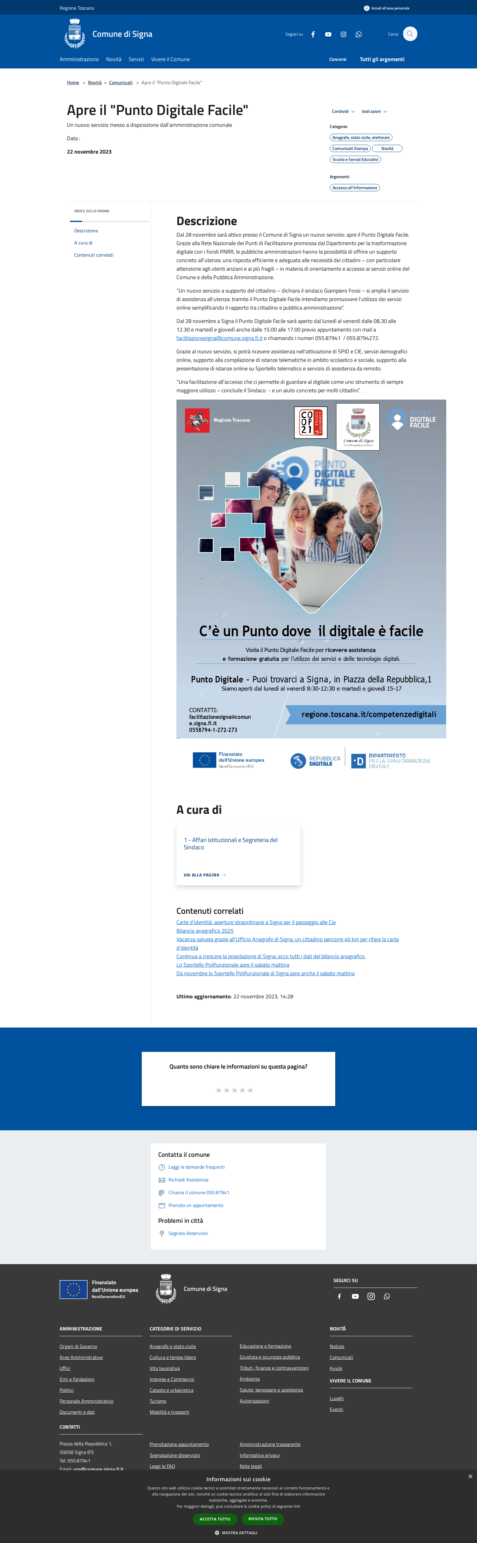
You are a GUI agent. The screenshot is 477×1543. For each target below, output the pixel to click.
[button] (238, 1533)
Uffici (65, 1368)
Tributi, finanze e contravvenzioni (274, 1367)
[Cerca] (410, 33)
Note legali (251, 1466)
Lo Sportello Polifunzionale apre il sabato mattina (232, 965)
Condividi (344, 111)
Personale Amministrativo (86, 1401)
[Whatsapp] (356, 33)
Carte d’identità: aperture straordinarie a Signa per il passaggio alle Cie (256, 922)
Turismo (158, 1401)
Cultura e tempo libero (173, 1357)
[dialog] (238, 1506)
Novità (95, 82)
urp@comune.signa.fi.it (98, 1469)
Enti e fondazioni (77, 1379)
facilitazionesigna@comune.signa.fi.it (219, 338)
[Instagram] (341, 33)
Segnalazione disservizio (175, 1455)
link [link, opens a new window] (297, 1506)
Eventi (336, 1409)
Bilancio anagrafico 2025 (205, 931)
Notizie (337, 1346)
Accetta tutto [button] (215, 1519)
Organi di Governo (78, 1346)
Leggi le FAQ (162, 1466)
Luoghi (337, 1398)
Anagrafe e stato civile (173, 1346)
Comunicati (121, 82)
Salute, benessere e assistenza (271, 1389)
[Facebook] (310, 33)
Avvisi (336, 1368)
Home (73, 82)
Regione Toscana (77, 8)
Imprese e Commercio (172, 1379)
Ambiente (250, 1378)
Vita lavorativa (165, 1368)
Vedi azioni (375, 111)
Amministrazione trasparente (270, 1444)
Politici (67, 1390)
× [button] (470, 1477)
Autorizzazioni (254, 1400)
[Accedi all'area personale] (386, 8)
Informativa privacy (260, 1455)
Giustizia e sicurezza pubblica (270, 1357)
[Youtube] (325, 33)
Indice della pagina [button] (91, 211)
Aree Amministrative (81, 1357)
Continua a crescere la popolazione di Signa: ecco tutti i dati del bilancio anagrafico (271, 956)
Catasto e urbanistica (171, 1390)
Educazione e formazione (265, 1346)
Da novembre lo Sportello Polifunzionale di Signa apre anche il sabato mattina (265, 973)
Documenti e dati (77, 1412)
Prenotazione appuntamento (179, 1444)
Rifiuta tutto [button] (263, 1518)
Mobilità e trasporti (169, 1412)
